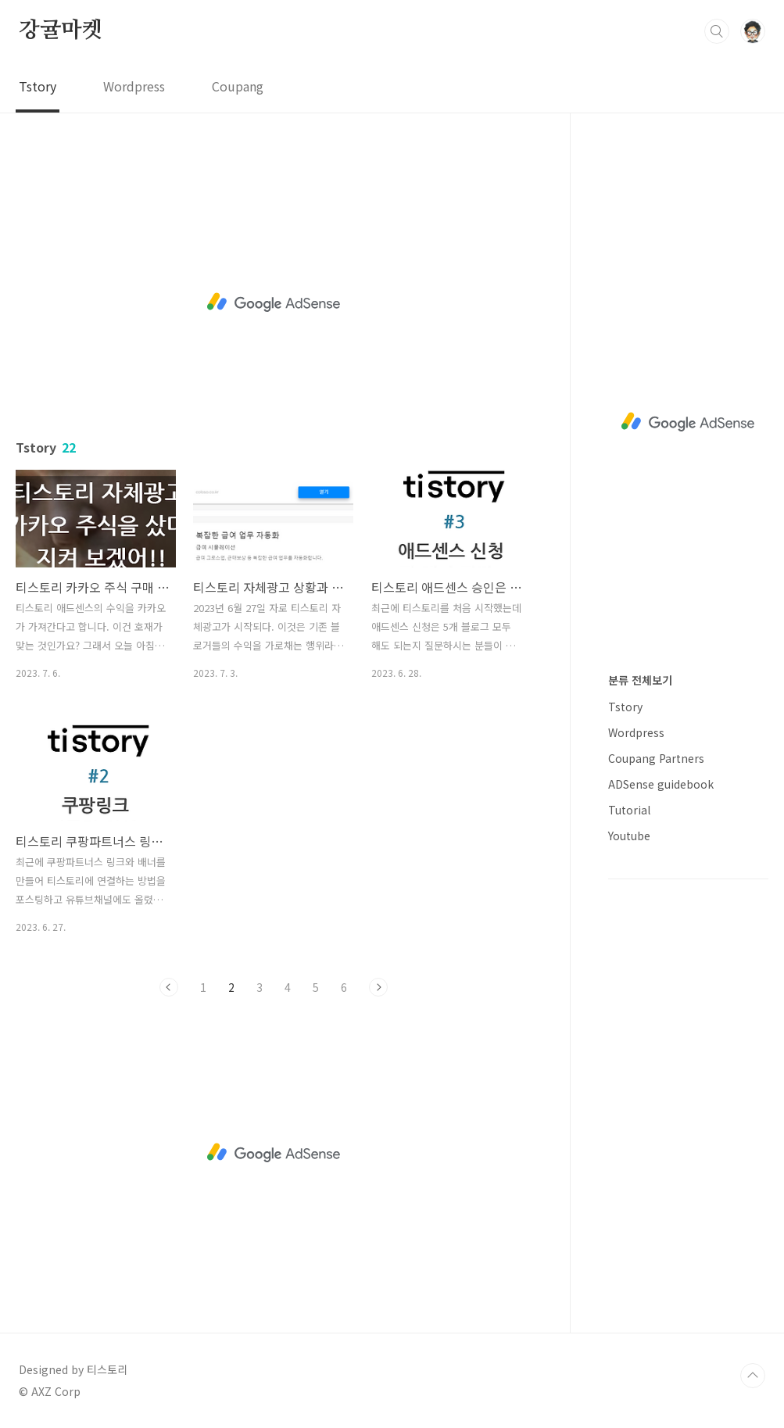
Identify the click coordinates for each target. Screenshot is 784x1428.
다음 (378, 987)
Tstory (37, 86)
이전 (168, 987)
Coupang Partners (656, 758)
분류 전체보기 (640, 680)
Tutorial (629, 810)
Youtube (629, 835)
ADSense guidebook (661, 784)
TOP (752, 1375)
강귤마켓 (60, 30)
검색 (717, 31)
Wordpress (134, 86)
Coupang (237, 86)
